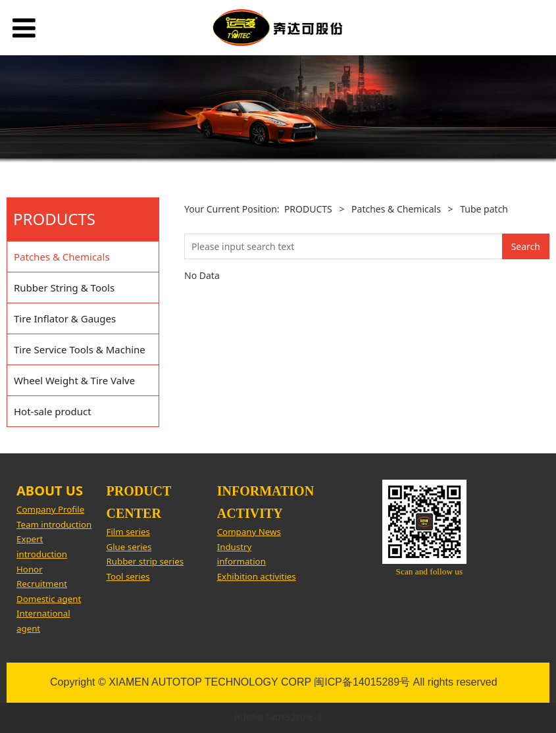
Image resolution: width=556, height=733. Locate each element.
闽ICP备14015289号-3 (278, 717)
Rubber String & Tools (64, 287)
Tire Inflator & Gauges (65, 318)
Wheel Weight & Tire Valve (74, 380)
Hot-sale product (52, 411)
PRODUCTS (308, 209)
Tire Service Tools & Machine (79, 349)
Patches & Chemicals (62, 256)
